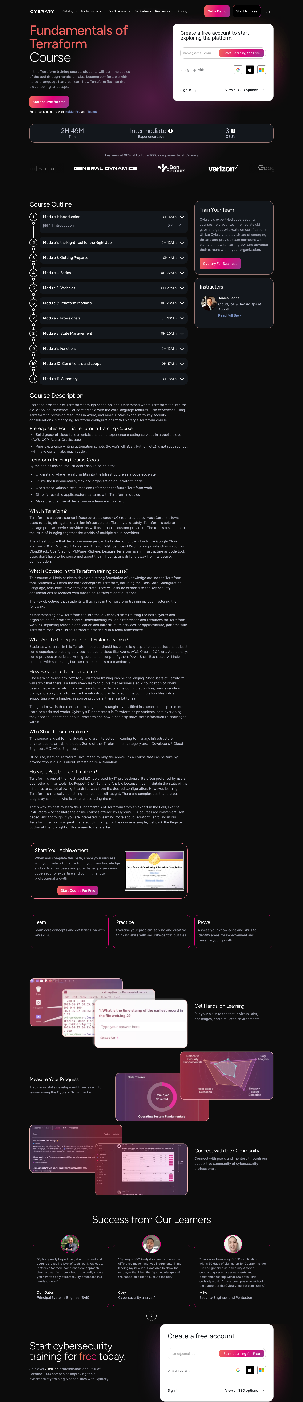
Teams (92, 111)
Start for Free (246, 11)
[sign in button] (190, 90)
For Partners (142, 11)
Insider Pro (72, 111)
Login (268, 11)
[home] (42, 11)
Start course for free (49, 102)
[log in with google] (238, 69)
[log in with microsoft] (261, 69)
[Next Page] (151, 1316)
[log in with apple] (250, 69)
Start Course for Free (78, 890)
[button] (69, 11)
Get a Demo (217, 11)
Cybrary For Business (220, 263)
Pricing (182, 11)
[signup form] (217, 1353)
